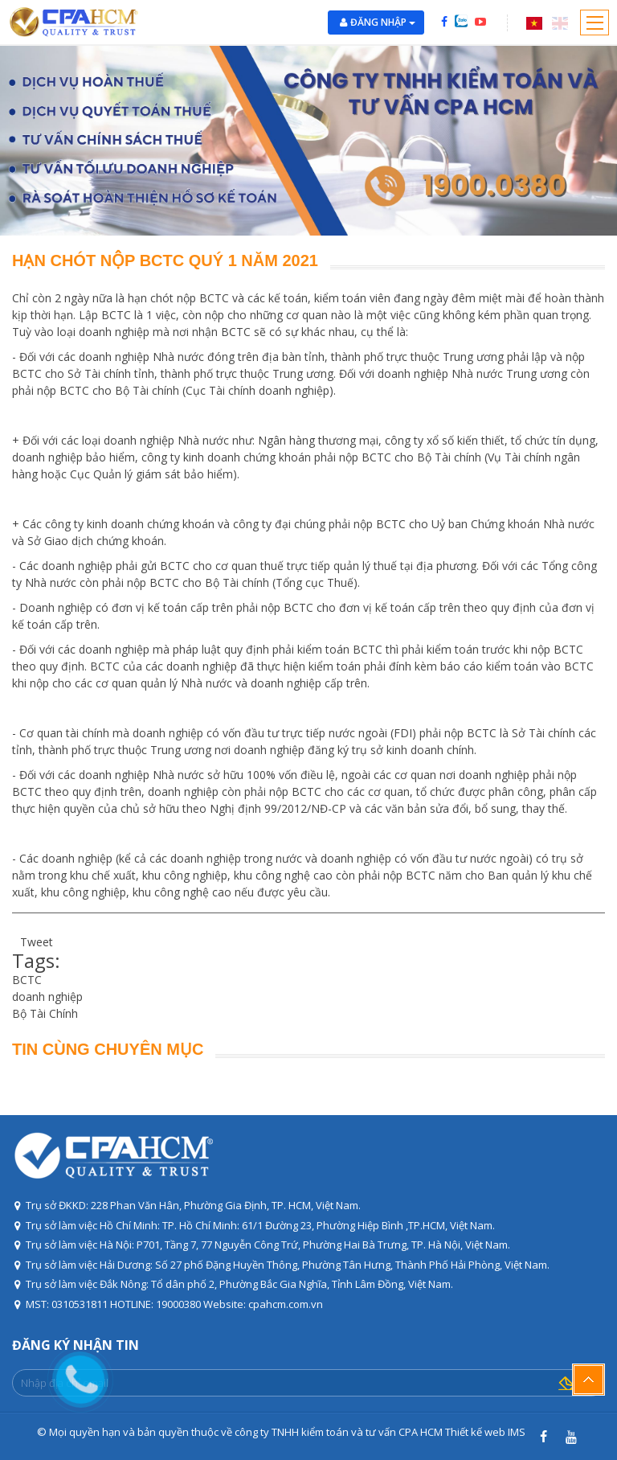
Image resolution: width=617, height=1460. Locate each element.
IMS (516, 1432)
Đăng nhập (382, 22)
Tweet (36, 941)
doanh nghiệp (47, 996)
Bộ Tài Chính (45, 1013)
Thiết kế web (475, 1432)
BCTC (27, 979)
